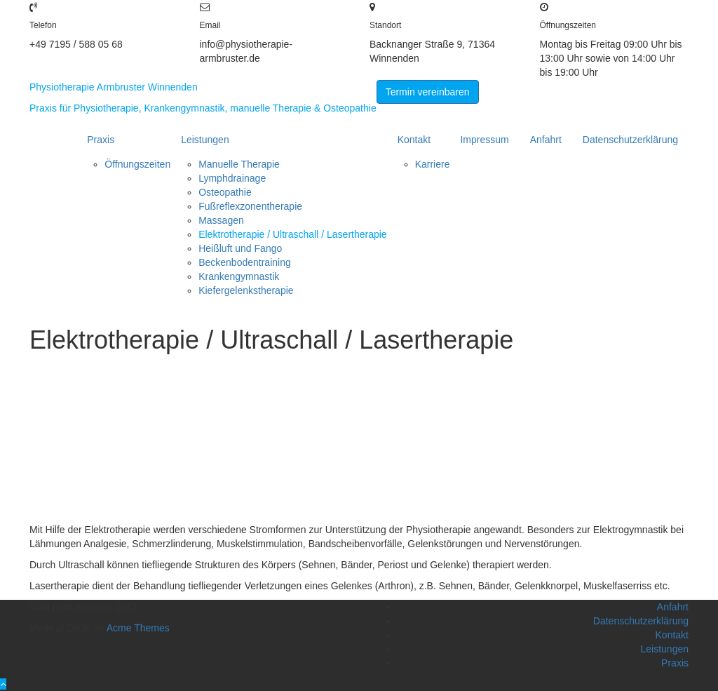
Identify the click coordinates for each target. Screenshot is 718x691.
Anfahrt (546, 139)
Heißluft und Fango (240, 248)
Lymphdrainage (232, 178)
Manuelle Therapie (239, 164)
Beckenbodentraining (244, 262)
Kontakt (414, 139)
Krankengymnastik (238, 276)
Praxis (100, 139)
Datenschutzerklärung (630, 139)
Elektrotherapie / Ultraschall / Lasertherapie (292, 234)
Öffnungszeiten (137, 164)
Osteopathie (225, 192)
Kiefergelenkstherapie (245, 290)
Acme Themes (138, 627)
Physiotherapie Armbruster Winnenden (113, 87)
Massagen (221, 220)
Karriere (432, 164)
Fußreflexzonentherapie (250, 206)
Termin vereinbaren (428, 92)
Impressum (484, 139)
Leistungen (205, 139)
